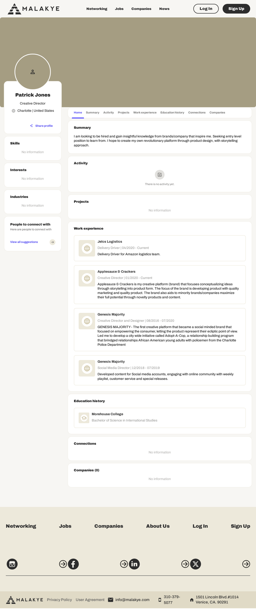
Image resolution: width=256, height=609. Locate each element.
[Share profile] (41, 126)
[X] (226, 567)
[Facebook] (95, 567)
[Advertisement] (33, 325)
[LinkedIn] (160, 567)
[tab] (78, 113)
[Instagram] (30, 567)
